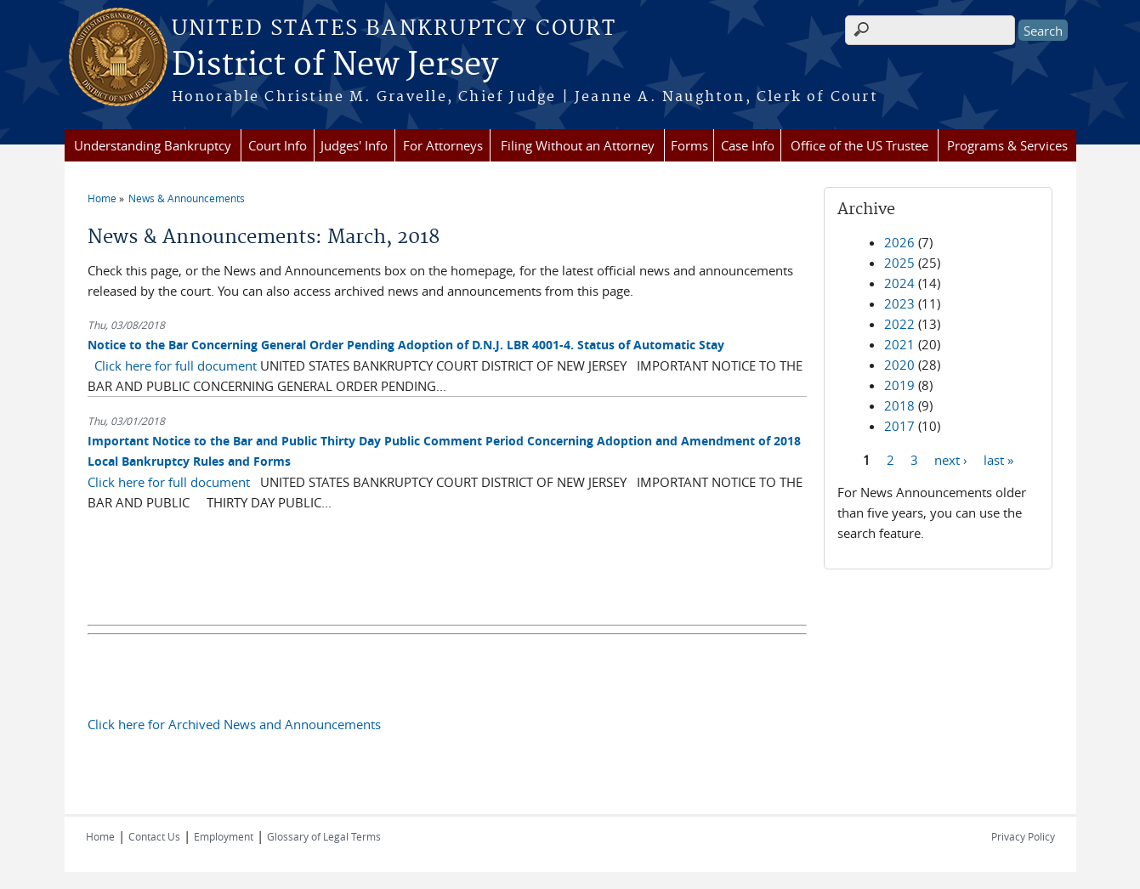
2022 (899, 323)
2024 (899, 283)
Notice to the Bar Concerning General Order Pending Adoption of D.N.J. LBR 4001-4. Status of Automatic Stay (406, 345)
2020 (899, 364)
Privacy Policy (1023, 836)
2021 (899, 344)
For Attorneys (443, 145)
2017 (899, 425)
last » (998, 458)
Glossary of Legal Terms (324, 836)
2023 (899, 303)
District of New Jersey (335, 65)
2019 (899, 385)
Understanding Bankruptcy (152, 145)
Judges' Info (354, 145)
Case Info (747, 145)
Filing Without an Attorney (578, 145)
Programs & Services (1007, 145)
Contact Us (154, 836)
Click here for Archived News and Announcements (234, 724)
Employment (223, 836)
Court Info (277, 145)
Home (102, 198)
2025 (899, 262)
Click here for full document (175, 365)
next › (950, 458)
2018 (899, 405)
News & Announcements (186, 198)
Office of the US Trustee (859, 145)
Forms (689, 145)
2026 (899, 242)
